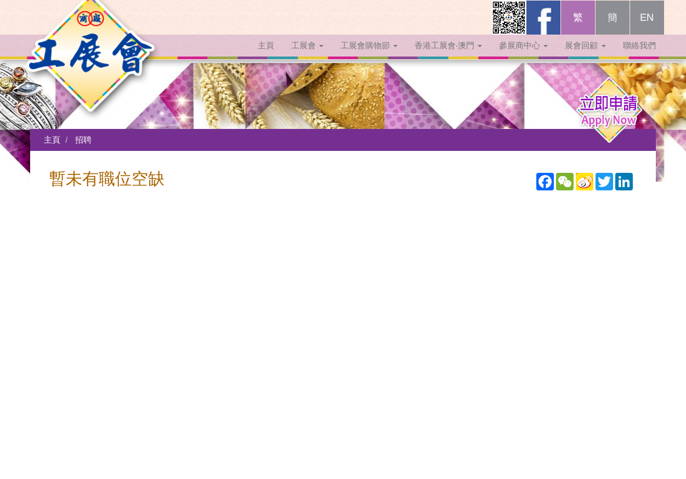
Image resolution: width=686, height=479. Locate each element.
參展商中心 (523, 56)
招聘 (83, 139)
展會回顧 (585, 56)
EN (647, 28)
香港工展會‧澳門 (448, 56)
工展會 (307, 56)
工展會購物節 (369, 56)
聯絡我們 (639, 56)
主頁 (266, 56)
